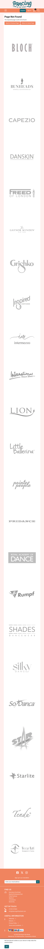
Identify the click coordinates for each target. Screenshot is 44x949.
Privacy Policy (13, 923)
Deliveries (11, 918)
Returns (11, 921)
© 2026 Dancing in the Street (22, 934)
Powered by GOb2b (30, 936)
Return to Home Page (28, 23)
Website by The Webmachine (16, 936)
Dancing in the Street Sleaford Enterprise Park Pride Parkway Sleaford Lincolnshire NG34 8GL (13, 897)
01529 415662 (10, 909)
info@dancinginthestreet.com (15, 911)
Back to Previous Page (12, 23)
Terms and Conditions (15, 925)
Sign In (29, 10)
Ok (7, 946)
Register (22, 10)
